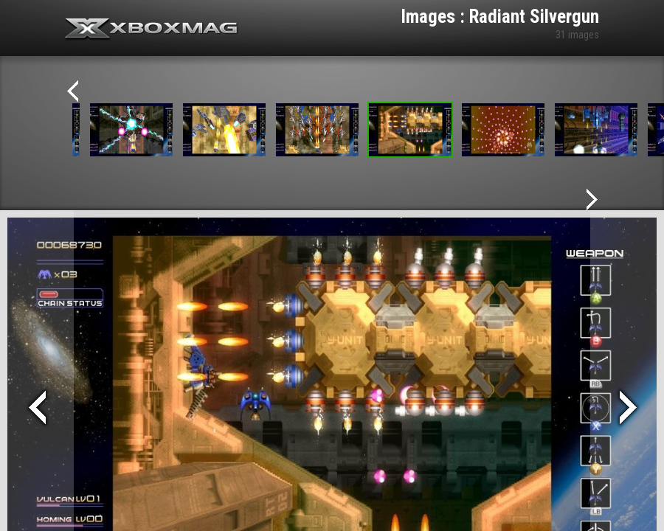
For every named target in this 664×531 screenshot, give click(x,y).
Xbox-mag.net (151, 29)
